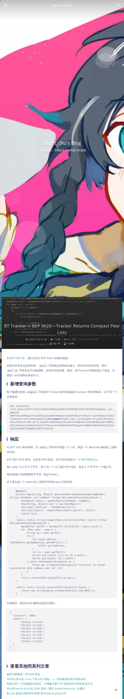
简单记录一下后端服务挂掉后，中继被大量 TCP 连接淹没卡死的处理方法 (50, 684)
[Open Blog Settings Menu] (115, 689)
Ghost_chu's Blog (62, 5)
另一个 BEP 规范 (82, 459)
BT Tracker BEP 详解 (87, 339)
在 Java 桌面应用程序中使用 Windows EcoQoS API (37, 693)
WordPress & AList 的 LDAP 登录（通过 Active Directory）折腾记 (46, 688)
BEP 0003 (16, 358)
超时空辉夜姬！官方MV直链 (23, 674)
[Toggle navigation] (118, 5)
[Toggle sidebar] (5, 5)
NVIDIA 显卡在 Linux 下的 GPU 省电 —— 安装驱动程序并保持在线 (46, 679)
